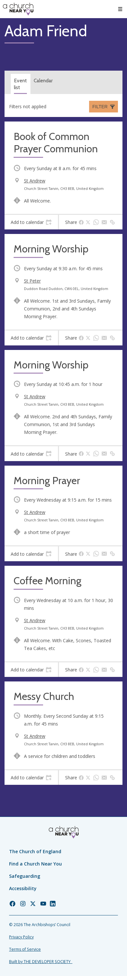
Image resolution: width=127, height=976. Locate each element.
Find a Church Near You (35, 864)
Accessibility (23, 888)
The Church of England (35, 851)
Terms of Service (25, 949)
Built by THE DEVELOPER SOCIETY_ (40, 961)
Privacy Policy (21, 937)
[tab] (31, 222)
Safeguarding (24, 876)
